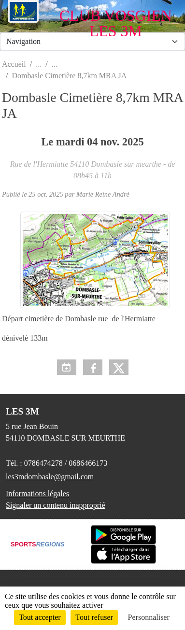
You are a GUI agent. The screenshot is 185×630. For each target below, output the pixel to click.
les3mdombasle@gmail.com (50, 476)
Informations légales (37, 493)
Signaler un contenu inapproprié (55, 505)
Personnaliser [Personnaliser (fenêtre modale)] (149, 617)
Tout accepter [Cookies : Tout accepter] (39, 617)
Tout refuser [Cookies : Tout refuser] (94, 617)
